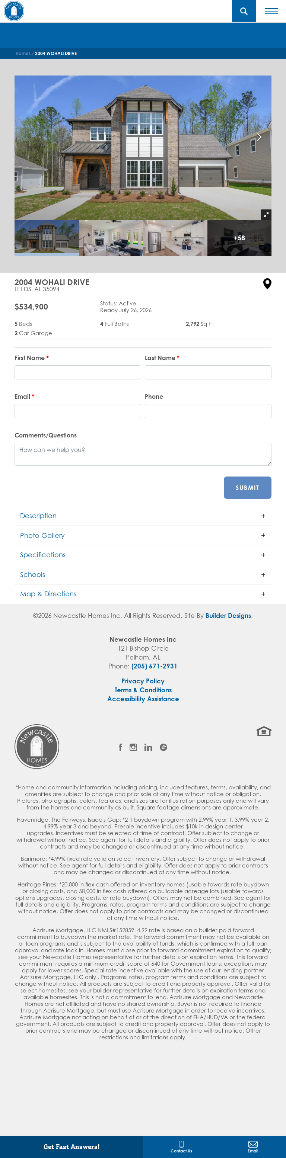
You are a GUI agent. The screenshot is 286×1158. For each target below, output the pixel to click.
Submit (248, 487)
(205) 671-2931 (154, 666)
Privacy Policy (143, 681)
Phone (154, 396)
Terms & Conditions (143, 690)
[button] (244, 11)
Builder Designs (228, 615)
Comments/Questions (46, 435)
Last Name (162, 358)
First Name (32, 358)
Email (24, 396)
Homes (23, 53)
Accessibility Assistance (143, 699)
